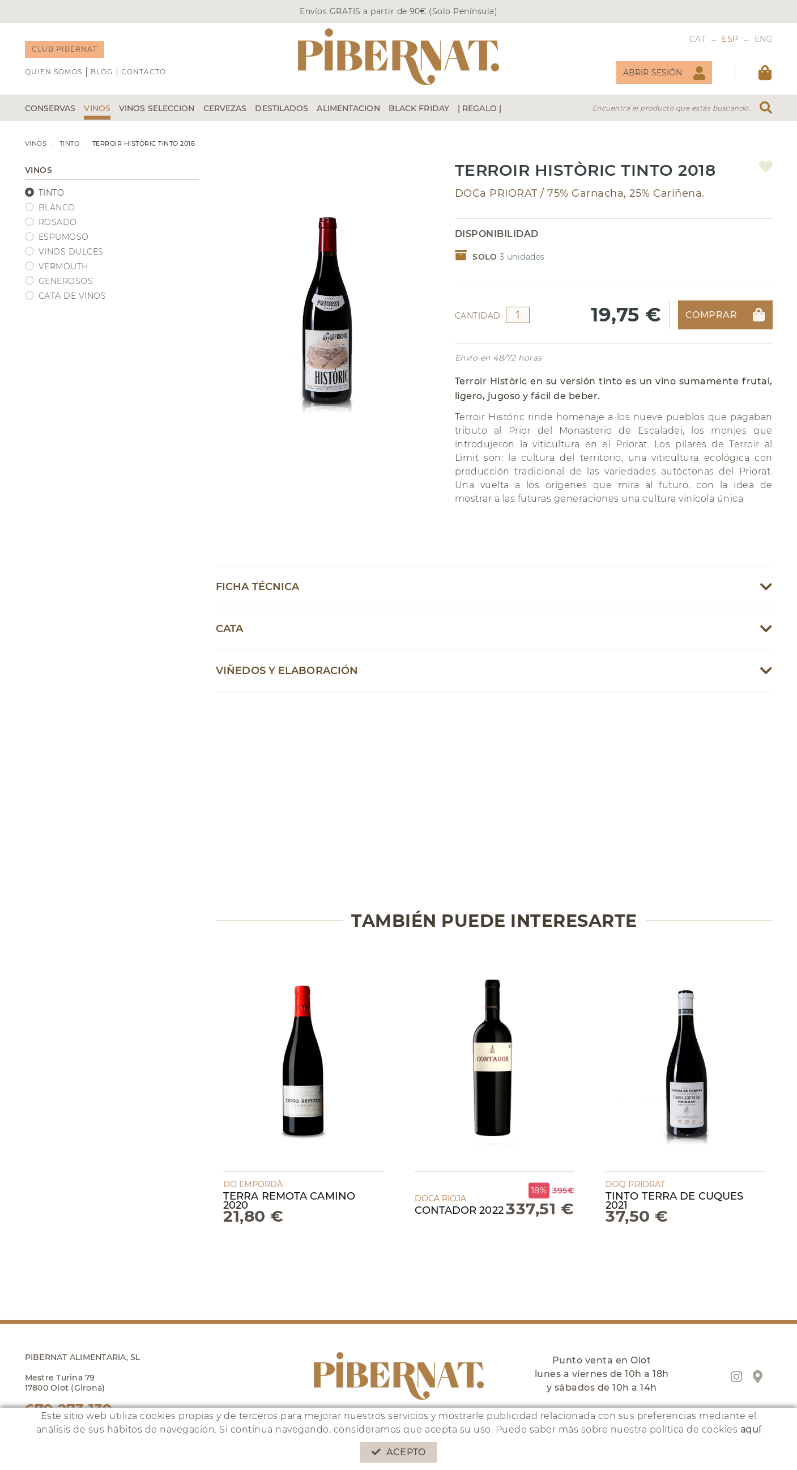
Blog (102, 71)
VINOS (36, 143)
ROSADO (58, 222)
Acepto (398, 1452)
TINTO (69, 143)
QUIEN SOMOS (53, 71)
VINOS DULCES (71, 252)
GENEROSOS (66, 281)
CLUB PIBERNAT (64, 49)
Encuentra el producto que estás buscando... (672, 108)
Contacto (143, 71)
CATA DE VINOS (72, 296)
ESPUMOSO (64, 237)
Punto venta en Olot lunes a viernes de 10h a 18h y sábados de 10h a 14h (602, 1374)
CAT (697, 39)
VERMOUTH (63, 266)
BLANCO (57, 207)
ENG (764, 39)
